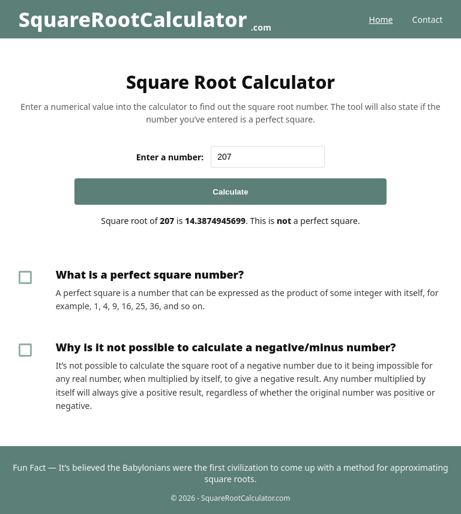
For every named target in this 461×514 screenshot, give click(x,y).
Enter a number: (170, 157)
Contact (427, 19)
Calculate (230, 191)
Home (381, 19)
